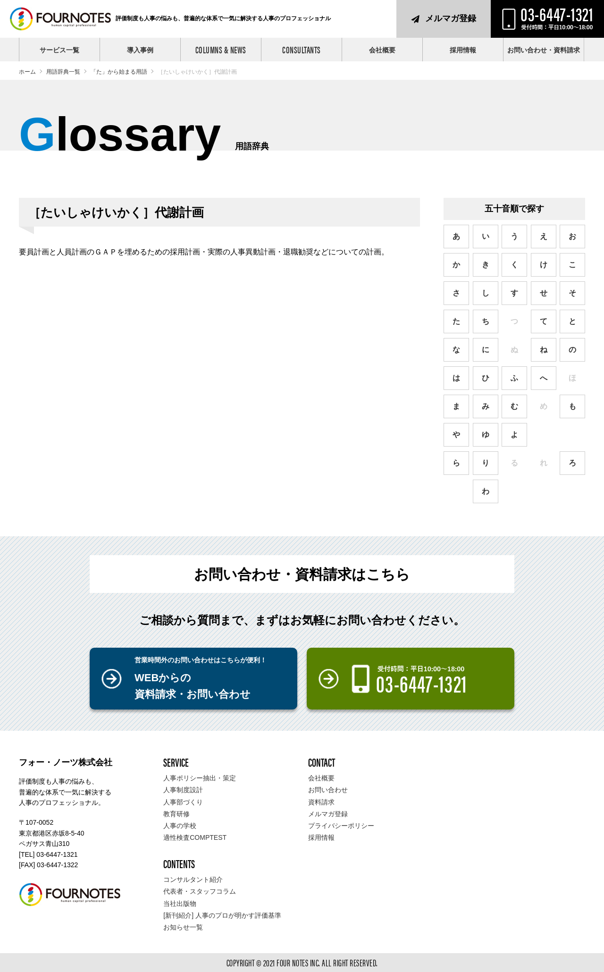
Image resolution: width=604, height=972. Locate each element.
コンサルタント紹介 (193, 879)
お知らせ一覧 (183, 927)
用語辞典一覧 (63, 71)
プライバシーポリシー (341, 825)
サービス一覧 (59, 50)
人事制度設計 (183, 790)
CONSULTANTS (301, 49)
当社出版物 (179, 903)
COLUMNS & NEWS (220, 49)
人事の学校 (179, 825)
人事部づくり (183, 802)
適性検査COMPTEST (194, 837)
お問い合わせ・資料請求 (543, 50)
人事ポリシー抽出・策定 (199, 778)
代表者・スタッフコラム (199, 891)
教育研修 (176, 814)
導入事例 (140, 50)
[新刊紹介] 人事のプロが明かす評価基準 (222, 915)
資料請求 (321, 802)
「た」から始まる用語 (119, 71)
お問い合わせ (328, 790)
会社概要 (382, 50)
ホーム (27, 71)
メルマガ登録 (450, 18)
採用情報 (463, 50)
